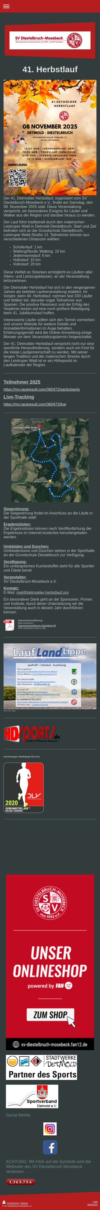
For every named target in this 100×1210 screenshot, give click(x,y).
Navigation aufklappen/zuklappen (50, 6)
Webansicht (92, 1204)
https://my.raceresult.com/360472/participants (42, 389)
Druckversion (10, 1203)
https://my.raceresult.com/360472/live (35, 404)
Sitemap (24, 1203)
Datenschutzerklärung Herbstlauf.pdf (37, 625)
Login (95, 1202)
